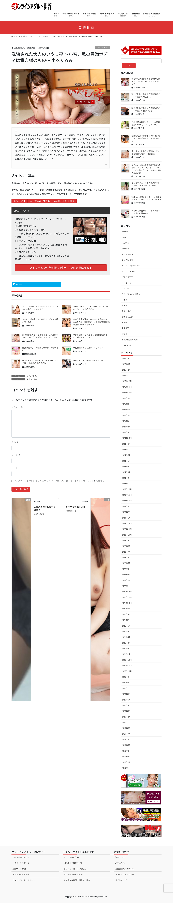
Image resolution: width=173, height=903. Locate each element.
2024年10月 (127, 438)
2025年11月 (127, 387)
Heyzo (124, 237)
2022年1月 (126, 586)
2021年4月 (126, 637)
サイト (14, 468)
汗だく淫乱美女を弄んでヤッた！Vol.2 (89, 360)
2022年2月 (126, 580)
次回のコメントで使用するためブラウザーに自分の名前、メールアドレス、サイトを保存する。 (60, 481)
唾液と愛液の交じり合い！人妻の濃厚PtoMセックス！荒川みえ (146, 123)
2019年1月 (126, 768)
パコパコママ (127, 277)
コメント (17, 406)
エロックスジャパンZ (131, 265)
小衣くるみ (33, 379)
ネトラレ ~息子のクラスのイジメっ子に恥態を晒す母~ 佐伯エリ (146, 152)
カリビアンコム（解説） (40, 201)
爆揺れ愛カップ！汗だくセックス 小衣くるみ (40, 349)
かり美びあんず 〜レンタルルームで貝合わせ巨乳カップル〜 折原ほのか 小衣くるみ (40, 336)
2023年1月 (126, 517)
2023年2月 (126, 512)
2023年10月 (127, 500)
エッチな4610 (127, 260)
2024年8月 (126, 443)
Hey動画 (125, 243)
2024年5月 (126, 460)
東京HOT (125, 328)
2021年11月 (127, 597)
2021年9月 (126, 608)
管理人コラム (121, 857)
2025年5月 (126, 421)
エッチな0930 (127, 254)
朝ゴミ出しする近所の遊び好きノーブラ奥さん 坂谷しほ (146, 95)
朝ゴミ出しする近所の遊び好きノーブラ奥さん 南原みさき (146, 109)
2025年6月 (126, 415)
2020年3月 (126, 711)
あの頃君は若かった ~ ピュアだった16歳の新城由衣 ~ (146, 212)
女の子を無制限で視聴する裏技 (77, 880)
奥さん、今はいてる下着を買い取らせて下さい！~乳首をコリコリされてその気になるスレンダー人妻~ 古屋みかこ (146, 169)
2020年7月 (126, 688)
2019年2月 (126, 762)
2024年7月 (126, 449)
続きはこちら (19, 201)
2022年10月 (127, 534)
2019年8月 (126, 728)
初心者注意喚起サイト (73, 863)
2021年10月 (127, 603)
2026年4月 (126, 358)
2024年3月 (126, 472)
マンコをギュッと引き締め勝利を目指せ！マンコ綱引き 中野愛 (146, 184)
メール (16, 455)
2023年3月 (126, 506)
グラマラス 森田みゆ (75, 507)
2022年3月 (126, 574)
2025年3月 (126, 432)
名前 (15, 442)
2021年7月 (126, 620)
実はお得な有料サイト (73, 874)
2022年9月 (126, 540)
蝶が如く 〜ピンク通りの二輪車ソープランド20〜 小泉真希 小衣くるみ (40, 361)
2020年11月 (127, 665)
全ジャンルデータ (21, 863)
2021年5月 (126, 631)
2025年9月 (126, 398)
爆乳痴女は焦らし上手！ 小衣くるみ (88, 347)
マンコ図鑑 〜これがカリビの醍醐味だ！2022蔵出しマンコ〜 (90, 336)
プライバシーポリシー (124, 874)
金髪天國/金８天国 (130, 339)
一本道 (124, 299)
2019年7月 (126, 733)
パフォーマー (127, 282)
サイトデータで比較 (20, 857)
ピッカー (125, 288)
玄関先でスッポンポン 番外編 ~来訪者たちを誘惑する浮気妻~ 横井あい (146, 138)
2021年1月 (126, 654)
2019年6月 (126, 739)
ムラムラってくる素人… (132, 294)
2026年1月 (126, 375)
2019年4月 (126, 751)
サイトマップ (121, 880)
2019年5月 (126, 745)
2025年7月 (126, 409)
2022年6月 (126, 557)
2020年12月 (127, 659)
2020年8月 (126, 682)
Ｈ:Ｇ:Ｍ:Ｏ (126, 345)
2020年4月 (126, 705)
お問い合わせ (121, 863)
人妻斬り (125, 305)
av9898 (125, 231)
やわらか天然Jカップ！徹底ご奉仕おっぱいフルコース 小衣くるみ (90, 307)
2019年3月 (126, 756)
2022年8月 (126, 546)
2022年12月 (127, 523)
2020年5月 (126, 699)
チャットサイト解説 (20, 874)
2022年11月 (127, 529)
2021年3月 (126, 642)
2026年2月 (126, 369)
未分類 (124, 322)
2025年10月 (127, 392)
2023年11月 (127, 495)
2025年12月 (127, 381)
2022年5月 (126, 563)
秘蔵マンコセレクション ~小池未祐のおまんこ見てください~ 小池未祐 (146, 198)
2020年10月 (127, 671)
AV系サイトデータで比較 (64, 201)
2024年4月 (126, 466)
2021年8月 (126, 614)
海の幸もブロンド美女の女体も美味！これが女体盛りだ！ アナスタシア (146, 81)
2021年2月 (126, 648)
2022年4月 (126, 569)
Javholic (125, 248)
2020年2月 (126, 716)
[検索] (129, 65)
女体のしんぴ (127, 316)
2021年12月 (127, 591)
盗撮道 (124, 333)
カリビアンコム (102, 47)
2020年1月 (126, 722)
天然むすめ (126, 311)
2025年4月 (126, 426)
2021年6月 (126, 625)
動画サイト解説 (19, 868)
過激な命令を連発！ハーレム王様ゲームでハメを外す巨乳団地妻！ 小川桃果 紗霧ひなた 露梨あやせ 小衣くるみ (91, 322)
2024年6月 (126, 455)
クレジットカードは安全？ (75, 868)
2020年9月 (126, 676)
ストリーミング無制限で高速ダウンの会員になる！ (61, 268)
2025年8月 (126, 404)
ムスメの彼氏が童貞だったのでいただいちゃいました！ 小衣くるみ (40, 307)
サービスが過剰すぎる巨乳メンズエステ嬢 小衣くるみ (40, 320)
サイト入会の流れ (71, 857)
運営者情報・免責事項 (124, 868)
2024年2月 (126, 477)
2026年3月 (126, 364)
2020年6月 (126, 694)
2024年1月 (126, 483)
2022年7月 (126, 551)
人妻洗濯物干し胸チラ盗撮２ (44, 508)
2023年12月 (127, 489)
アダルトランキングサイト (23, 880)
